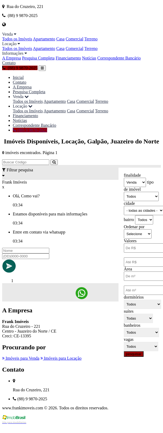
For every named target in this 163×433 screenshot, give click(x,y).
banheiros (132, 325)
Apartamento (44, 39)
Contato (9, 63)
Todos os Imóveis (17, 39)
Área (128, 269)
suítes (128, 311)
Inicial (18, 77)
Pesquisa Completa (38, 58)
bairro (129, 219)
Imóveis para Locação (61, 358)
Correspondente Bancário (119, 58)
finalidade (132, 175)
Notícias (89, 58)
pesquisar (133, 354)
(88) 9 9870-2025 (20, 68)
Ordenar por (134, 226)
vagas (128, 339)
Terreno (91, 39)
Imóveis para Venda (20, 358)
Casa (60, 39)
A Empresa (11, 58)
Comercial (74, 39)
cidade (129, 203)
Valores (130, 241)
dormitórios (134, 297)
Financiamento (68, 58)
